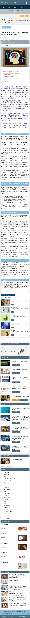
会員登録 (22, 15)
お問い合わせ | (24, 611)
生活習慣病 (6, 487)
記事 (15, 7)
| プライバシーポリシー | (7, 611)
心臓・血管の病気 (8, 485)
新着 (9, 7)
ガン (5, 514)
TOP (3, 7)
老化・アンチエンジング (25, 11)
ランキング (27, 7)
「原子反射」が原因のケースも (11, 76)
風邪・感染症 (7, 489)
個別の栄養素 (7, 497)
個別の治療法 (3, 37)
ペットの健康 (7, 518)
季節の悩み (11, 10)
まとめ (5, 79)
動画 (21, 7)
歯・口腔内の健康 (8, 511)
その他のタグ (7, 495)
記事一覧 (6, 19)
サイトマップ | (14, 611)
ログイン (27, 15)
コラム (5, 503)
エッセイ (6, 516)
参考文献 (6, 81)
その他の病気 (7, 493)
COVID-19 (6, 507)
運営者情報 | (19, 611)
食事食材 (6, 499)
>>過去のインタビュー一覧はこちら (9, 466)
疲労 (5, 482)
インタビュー (7, 509)
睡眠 (18, 10)
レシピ (5, 501)
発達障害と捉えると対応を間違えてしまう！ (14, 71)
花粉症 (5, 491)
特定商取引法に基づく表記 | (7, 613)
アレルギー (4, 10)
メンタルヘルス (7, 480)
